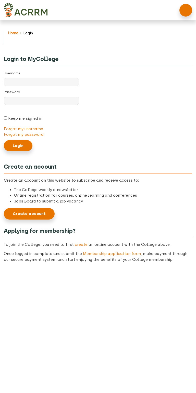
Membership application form (112, 253)
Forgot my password (23, 134)
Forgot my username (23, 129)
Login (28, 33)
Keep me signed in (24, 118)
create (81, 244)
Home (13, 33)
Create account (29, 213)
